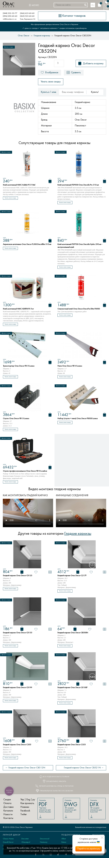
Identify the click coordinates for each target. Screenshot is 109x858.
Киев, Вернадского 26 (27, 19)
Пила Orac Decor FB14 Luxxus (69, 366)
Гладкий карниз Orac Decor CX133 (17, 633)
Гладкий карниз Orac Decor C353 (71, 745)
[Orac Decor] (8, 4)
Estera (63, 842)
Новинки (24, 807)
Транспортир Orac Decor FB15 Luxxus (18, 366)
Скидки (7, 799)
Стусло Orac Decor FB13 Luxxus (16, 419)
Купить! (95, 92)
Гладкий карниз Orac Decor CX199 (17, 688)
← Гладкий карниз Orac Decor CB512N (25, 768)
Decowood (44, 839)
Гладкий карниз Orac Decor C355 (17, 745)
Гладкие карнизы (77, 534)
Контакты (8, 818)
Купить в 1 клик (48, 92)
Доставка (8, 807)
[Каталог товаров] (72, 16)
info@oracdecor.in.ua (9, 19)
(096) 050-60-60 (10, 16)
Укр (22, 799)
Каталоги (8, 811)
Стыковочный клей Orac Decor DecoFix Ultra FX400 (78, 309)
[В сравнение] (50, 572)
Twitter (23, 814)
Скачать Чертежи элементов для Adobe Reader (46, 806)
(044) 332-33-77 (10, 13)
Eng (28, 799)
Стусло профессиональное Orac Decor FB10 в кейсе (25, 471)
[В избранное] (35, 572)
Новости (7, 814)
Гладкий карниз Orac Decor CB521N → (84, 768)
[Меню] (34, 5)
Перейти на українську (88, 849)
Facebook (25, 811)
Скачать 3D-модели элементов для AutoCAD (71, 806)
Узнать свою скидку (51, 82)
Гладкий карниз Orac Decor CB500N (72, 633)
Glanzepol (25, 842)
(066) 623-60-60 (27, 13)
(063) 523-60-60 (27, 16)
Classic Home (8, 839)
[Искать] (85, 5)
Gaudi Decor (8, 842)
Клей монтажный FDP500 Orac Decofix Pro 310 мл (78, 185)
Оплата (7, 803)
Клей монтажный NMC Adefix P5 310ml (19, 185)
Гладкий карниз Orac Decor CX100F (72, 688)
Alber (63, 839)
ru (92, 5)
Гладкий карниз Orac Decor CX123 (17, 576)
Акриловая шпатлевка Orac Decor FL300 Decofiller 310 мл (27, 244)
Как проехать (27, 803)
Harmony (43, 842)
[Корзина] (99, 4)
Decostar (25, 839)
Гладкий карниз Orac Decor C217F (71, 576)
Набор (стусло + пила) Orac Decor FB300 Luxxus (77, 419)
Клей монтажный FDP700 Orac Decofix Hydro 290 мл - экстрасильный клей (79, 245)
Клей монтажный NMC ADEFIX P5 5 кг (18, 309)
